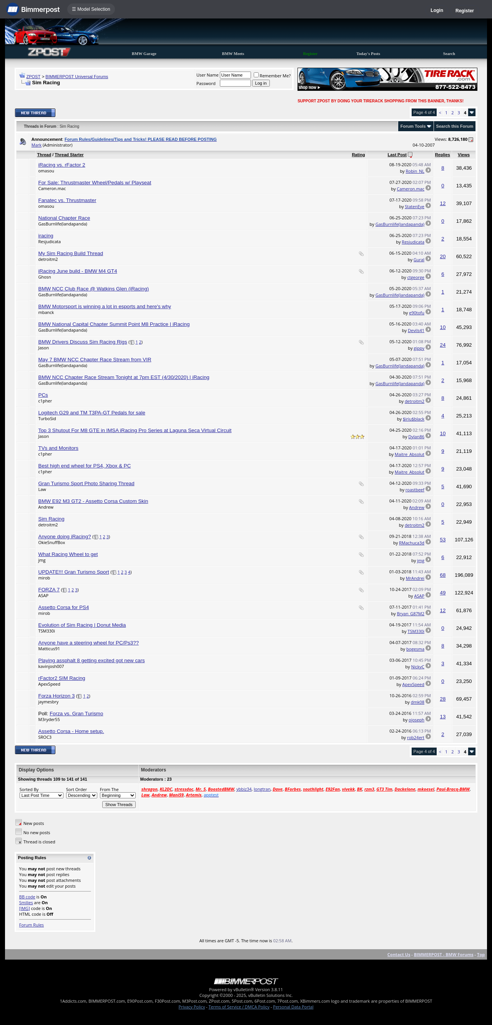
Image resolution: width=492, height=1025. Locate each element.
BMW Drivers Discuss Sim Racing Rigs (82, 342)
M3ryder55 (49, 719)
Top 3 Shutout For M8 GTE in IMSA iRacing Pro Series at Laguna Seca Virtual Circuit (135, 430)
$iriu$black (413, 419)
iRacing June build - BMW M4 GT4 (77, 271)
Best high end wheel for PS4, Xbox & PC (84, 466)
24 (443, 345)
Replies (442, 154)
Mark (37, 145)
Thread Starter (69, 154)
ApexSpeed (49, 684)
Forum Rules (31, 925)
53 (443, 540)
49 (443, 593)
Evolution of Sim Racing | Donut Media (82, 625)
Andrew (46, 507)
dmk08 (417, 702)
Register (464, 10)
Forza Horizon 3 (56, 696)
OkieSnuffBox (51, 542)
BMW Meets (233, 54)
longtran (262, 789)
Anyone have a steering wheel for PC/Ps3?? (88, 643)
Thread (44, 154)
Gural (419, 259)
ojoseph (416, 720)
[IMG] (24, 908)
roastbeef (415, 489)
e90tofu (416, 313)
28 (443, 699)
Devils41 (416, 330)
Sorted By (29, 789)
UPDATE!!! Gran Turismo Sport (73, 572)
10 (443, 327)
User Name (207, 75)
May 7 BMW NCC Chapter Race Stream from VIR (94, 359)
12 (443, 203)
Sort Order (76, 789)
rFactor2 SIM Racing (61, 678)
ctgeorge (415, 277)
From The (109, 789)
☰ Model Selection (91, 9)
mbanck (46, 312)
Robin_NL (415, 171)
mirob (44, 578)
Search (449, 54)
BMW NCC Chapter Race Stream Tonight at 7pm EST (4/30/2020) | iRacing (123, 377)
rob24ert (415, 737)
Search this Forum (455, 126)
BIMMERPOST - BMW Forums (444, 954)
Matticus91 (49, 648)
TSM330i (46, 631)
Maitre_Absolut (409, 454)
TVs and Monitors (58, 448)
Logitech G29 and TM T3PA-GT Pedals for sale (91, 413)
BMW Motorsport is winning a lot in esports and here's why (104, 306)
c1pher (45, 401)
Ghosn (44, 277)
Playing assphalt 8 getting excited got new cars (91, 660)
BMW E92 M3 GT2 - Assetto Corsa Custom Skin (93, 501)
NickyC (417, 666)
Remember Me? (272, 75)
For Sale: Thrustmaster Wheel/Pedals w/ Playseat (94, 182)
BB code (27, 897)
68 (443, 575)
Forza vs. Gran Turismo (76, 713)
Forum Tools (413, 126)
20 (443, 256)
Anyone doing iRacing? (64, 536)
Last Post (397, 154)
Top (481, 954)
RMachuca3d (411, 543)
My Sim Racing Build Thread (70, 253)
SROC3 (45, 737)
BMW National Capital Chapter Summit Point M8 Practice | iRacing (114, 324)
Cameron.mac (52, 188)
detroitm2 (48, 259)
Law (42, 489)
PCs (43, 395)
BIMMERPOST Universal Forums (76, 76)
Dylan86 (416, 436)
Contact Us (399, 954)
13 (443, 717)
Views (464, 154)
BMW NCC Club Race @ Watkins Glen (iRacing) (93, 289)
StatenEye (414, 206)
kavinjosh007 (51, 666)
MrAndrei (415, 578)
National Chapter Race (64, 218)
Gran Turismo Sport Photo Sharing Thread (86, 483)
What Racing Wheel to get (68, 554)
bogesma (415, 649)
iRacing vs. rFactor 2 (61, 165)
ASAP (43, 595)
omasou (46, 171)
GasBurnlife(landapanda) (62, 224)
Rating (358, 154)
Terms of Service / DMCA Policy (238, 1007)
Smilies (26, 902)
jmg (42, 560)
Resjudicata (49, 241)
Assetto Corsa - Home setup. (71, 731)
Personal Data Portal (293, 1007)
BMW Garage (144, 54)
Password (206, 83)
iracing (45, 236)
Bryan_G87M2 (410, 613)
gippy (419, 348)
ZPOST (34, 76)
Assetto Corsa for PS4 (63, 607)
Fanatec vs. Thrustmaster (67, 200)
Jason (43, 348)
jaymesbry (48, 701)
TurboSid (47, 418)
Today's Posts (368, 54)
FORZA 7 (49, 590)
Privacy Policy (192, 1007)
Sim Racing (51, 519)
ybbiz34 (243, 789)
